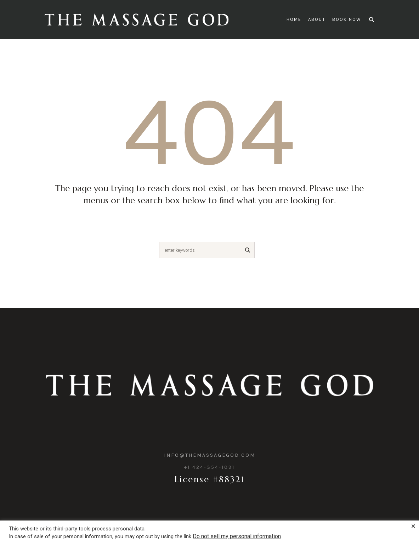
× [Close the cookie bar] (413, 526)
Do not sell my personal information (237, 536)
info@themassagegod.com (209, 455)
